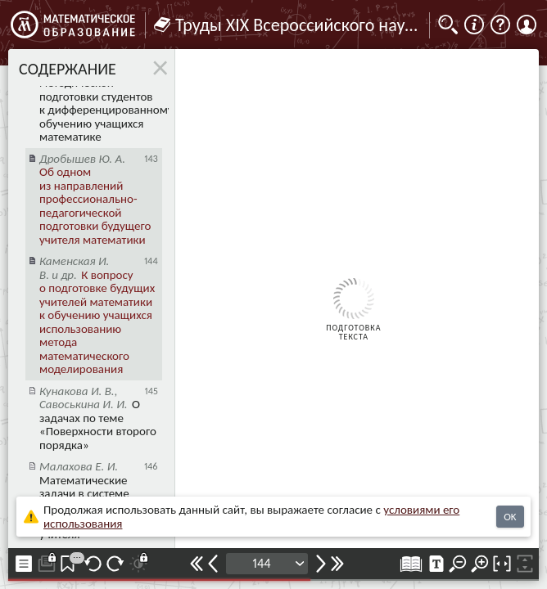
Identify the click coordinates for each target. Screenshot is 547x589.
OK (510, 516)
